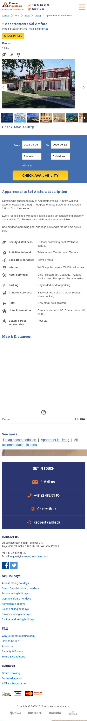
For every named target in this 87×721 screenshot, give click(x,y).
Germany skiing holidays (16, 598)
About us (7, 646)
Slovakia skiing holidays (16, 614)
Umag (38, 15)
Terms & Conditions (13, 656)
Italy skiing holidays (13, 603)
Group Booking (11, 673)
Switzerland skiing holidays (18, 619)
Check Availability (40, 175)
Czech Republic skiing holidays (20, 588)
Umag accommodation (20, 440)
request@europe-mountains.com (29, 556)
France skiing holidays (15, 593)
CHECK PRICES (13, 36)
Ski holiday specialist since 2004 (13, 6)
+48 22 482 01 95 (40, 5)
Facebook (5, 565)
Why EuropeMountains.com (18, 635)
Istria (27, 15)
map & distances (38, 28)
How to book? (10, 641)
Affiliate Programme (14, 683)
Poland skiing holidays (15, 608)
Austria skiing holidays (15, 583)
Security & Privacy (12, 651)
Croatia (5, 15)
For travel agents (12, 678)
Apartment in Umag (55, 440)
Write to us (38, 9)
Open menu (82, 7)
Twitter (14, 565)
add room (27, 165)
